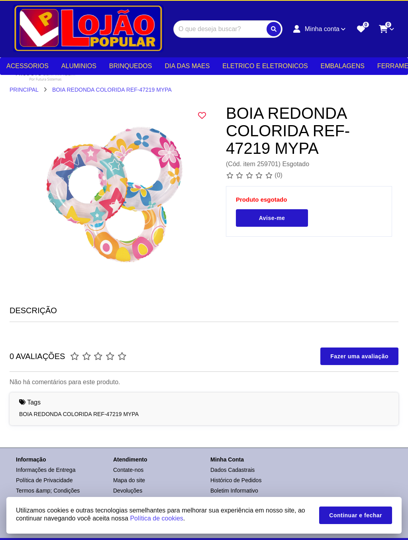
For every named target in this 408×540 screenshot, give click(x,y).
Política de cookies (156, 518)
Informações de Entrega (45, 470)
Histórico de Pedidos (235, 480)
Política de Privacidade (44, 480)
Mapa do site (129, 480)
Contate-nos (128, 470)
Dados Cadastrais (232, 470)
